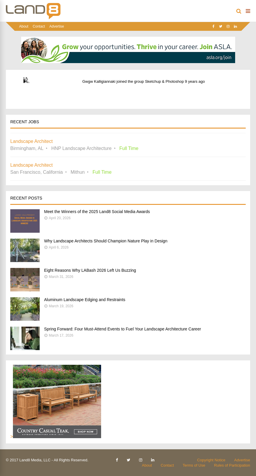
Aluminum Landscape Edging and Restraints (84, 299)
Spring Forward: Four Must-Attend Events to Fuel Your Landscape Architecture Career (122, 329)
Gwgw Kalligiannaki (99, 81)
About (23, 26)
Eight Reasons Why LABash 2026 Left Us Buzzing (90, 270)
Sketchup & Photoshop (164, 81)
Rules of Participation (232, 465)
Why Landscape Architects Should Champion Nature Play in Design (105, 241)
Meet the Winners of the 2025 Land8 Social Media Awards (97, 211)
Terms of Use (194, 465)
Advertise (56, 26)
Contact (39, 26)
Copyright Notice (211, 460)
